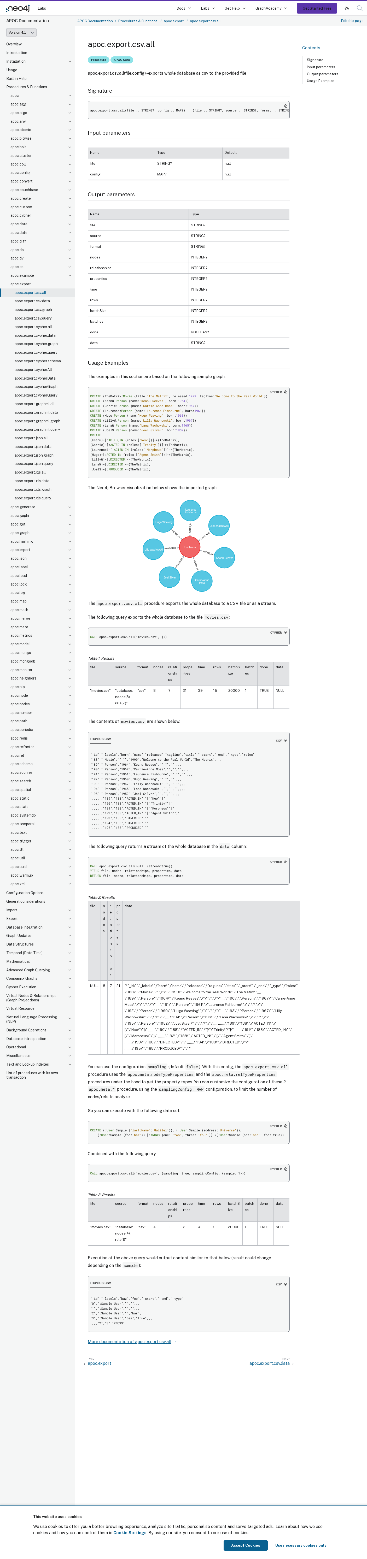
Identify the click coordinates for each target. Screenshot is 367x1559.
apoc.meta (19, 627)
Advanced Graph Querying (28, 970)
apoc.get (18, 524)
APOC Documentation (95, 21)
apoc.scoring (21, 772)
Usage (11, 70)
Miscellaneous (18, 1056)
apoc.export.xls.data (32, 481)
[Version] (21, 32)
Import (11, 910)
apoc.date (18, 233)
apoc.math (19, 610)
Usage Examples (321, 81)
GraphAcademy (268, 8)
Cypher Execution (21, 987)
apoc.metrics (21, 635)
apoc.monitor (21, 670)
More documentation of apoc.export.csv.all (129, 1341)
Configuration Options (25, 893)
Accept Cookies (245, 1545)
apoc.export (20, 284)
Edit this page (352, 21)
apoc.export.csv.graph (33, 310)
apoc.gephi (19, 515)
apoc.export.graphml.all (35, 404)
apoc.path (18, 721)
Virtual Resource (20, 1008)
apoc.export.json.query (34, 464)
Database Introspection (26, 1039)
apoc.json (18, 558)
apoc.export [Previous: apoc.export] (99, 1363)
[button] (360, 8)
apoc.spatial (20, 790)
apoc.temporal (22, 824)
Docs (181, 8)
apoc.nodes (20, 704)
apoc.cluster (21, 155)
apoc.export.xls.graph (33, 489)
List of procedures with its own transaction (32, 1075)
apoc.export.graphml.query (37, 429)
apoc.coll (18, 164)
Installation (16, 61)
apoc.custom (21, 207)
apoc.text (18, 832)
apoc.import (20, 550)
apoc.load (18, 576)
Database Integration (24, 927)
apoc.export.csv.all (30, 293)
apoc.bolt (18, 147)
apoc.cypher (20, 215)
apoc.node (19, 695)
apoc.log (17, 592)
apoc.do (17, 250)
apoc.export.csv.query (33, 318)
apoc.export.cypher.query (36, 352)
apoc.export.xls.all (30, 472)
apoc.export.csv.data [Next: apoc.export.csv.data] (269, 1363)
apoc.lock (18, 584)
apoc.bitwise (21, 138)
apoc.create (20, 198)
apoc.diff (18, 241)
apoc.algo (18, 113)
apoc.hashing (21, 541)
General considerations (25, 901)
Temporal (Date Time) (24, 953)
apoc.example (22, 275)
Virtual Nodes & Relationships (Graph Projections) (31, 998)
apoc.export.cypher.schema (38, 361)
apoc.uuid (18, 867)
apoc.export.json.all (31, 438)
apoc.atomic (20, 130)
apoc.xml (18, 884)
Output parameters (322, 74)
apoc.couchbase (24, 190)
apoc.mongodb (22, 661)
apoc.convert (21, 181)
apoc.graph (20, 533)
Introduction (16, 53)
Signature (315, 60)
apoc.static (20, 798)
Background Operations (26, 1030)
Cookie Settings (130, 1532)
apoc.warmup (21, 875)
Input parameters (321, 67)
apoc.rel (17, 755)
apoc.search (20, 781)
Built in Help (16, 78)
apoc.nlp (17, 687)
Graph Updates (19, 936)
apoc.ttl (17, 849)
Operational (16, 1047)
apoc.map (18, 601)
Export (12, 919)
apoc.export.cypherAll (33, 370)
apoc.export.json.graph (34, 455)
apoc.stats (19, 807)
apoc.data (18, 224)
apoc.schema (21, 764)
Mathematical (18, 961)
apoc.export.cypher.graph (36, 344)
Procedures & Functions (26, 87)
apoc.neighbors (23, 678)
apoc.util (17, 858)
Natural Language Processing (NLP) (31, 1019)
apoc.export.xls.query (33, 498)
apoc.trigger (20, 841)
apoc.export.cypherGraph (36, 387)
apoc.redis (19, 738)
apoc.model (20, 644)
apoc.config (20, 172)
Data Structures (20, 944)
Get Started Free (317, 8)
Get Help (232, 8)
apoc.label (19, 567)
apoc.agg (18, 104)
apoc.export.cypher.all (33, 327)
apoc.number (21, 713)
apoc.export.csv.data (32, 301)
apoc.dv (17, 258)
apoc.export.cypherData (35, 378)
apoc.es (17, 267)
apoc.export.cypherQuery (36, 395)
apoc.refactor (22, 747)
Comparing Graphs (21, 978)
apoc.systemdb (23, 815)
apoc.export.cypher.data (35, 335)
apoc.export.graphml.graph (37, 421)
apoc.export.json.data (33, 447)
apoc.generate (22, 507)
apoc (14, 95)
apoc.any (18, 121)
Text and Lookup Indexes (27, 1064)
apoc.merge (20, 618)
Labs (42, 8)
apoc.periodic (21, 730)
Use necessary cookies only (301, 1545)
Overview (14, 44)
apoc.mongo (20, 653)
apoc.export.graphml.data (36, 412)
